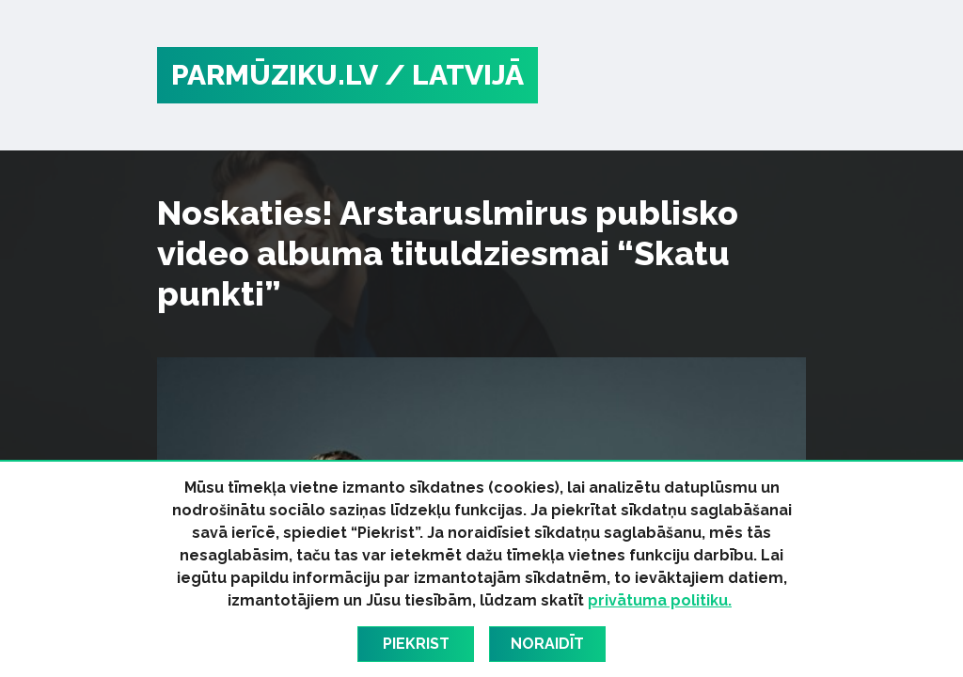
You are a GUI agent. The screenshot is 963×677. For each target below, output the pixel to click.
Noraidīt (547, 644)
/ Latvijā (454, 74)
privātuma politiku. (660, 600)
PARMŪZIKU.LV (274, 74)
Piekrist (416, 644)
